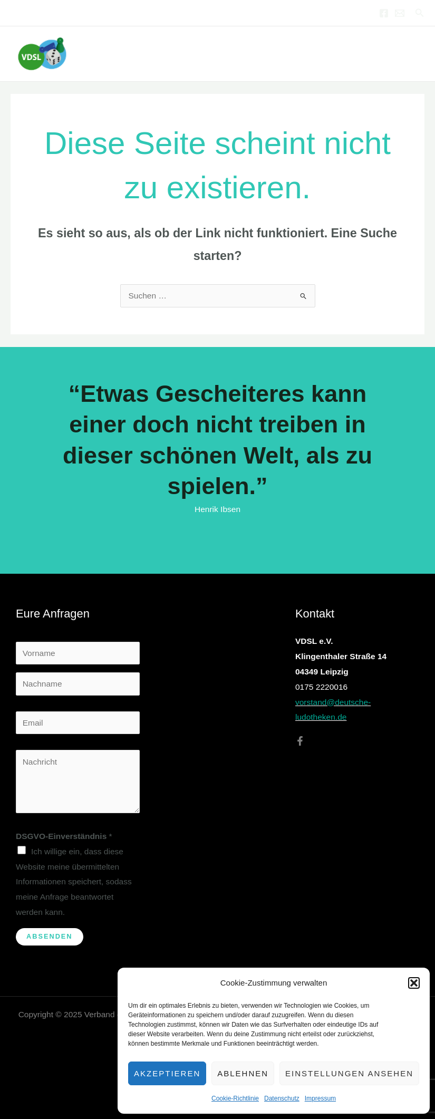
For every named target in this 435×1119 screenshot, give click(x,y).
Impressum (320, 1098)
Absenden (49, 936)
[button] (414, 983)
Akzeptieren (167, 1073)
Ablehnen (242, 1073)
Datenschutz (281, 1098)
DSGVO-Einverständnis (64, 836)
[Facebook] (384, 13)
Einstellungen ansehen (349, 1073)
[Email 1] (399, 13)
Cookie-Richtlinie (235, 1098)
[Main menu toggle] (413, 53)
